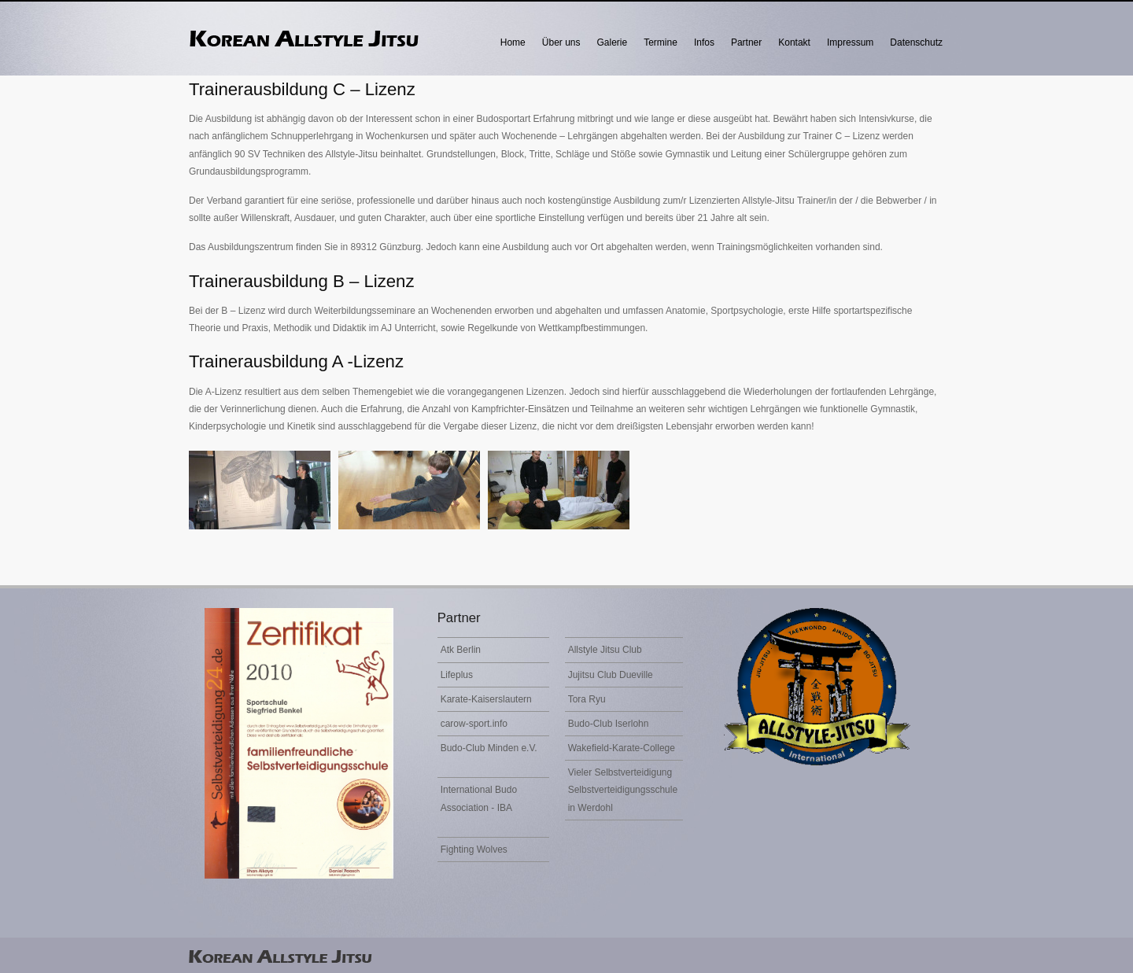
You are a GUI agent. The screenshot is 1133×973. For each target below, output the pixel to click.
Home (513, 42)
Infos (704, 42)
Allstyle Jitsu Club (605, 649)
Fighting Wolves (474, 849)
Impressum (850, 42)
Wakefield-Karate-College (621, 748)
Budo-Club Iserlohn (608, 723)
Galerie (612, 42)
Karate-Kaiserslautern (486, 699)
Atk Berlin (461, 649)
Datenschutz (916, 42)
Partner (746, 42)
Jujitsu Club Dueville (610, 674)
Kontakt (794, 42)
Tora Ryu (587, 699)
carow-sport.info (474, 723)
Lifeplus (457, 674)
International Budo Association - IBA (479, 798)
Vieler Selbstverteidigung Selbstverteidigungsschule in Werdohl (622, 790)
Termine (660, 42)
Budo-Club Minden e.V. (489, 748)
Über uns (561, 42)
